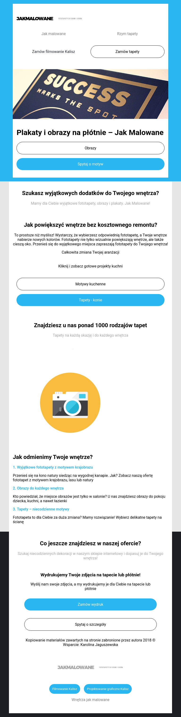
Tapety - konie (90, 300)
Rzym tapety (127, 34)
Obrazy (90, 148)
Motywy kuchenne (90, 284)
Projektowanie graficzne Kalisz (107, 689)
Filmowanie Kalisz (64, 689)
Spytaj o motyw (90, 164)
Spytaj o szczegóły (90, 624)
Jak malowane (53, 34)
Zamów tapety (127, 51)
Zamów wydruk (90, 604)
